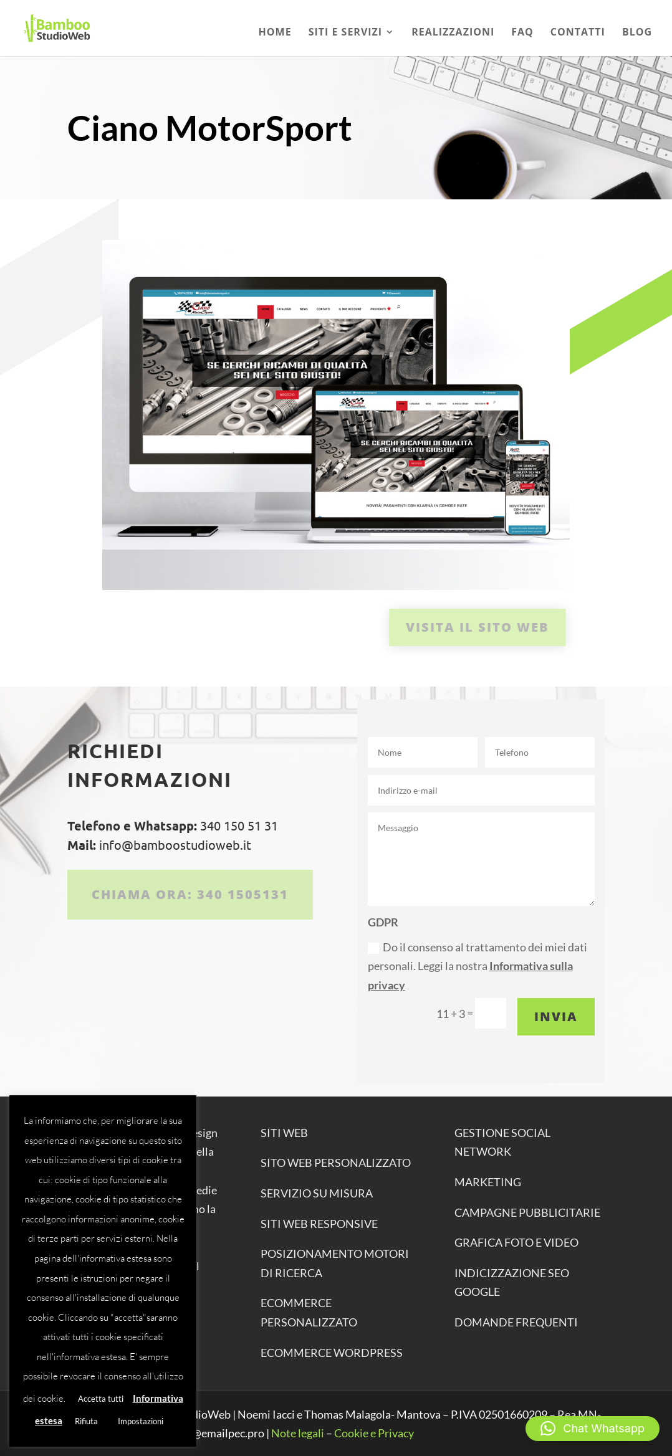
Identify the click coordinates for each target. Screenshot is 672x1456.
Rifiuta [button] (86, 1421)
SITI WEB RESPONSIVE (319, 1223)
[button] (593, 1428)
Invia (556, 1016)
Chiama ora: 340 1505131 (190, 894)
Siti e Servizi (346, 33)
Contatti (577, 33)
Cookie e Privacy (374, 1433)
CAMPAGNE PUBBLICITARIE (527, 1212)
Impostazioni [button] (140, 1421)
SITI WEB (284, 1133)
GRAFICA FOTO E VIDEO (516, 1242)
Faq (522, 33)
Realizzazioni (452, 33)
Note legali (297, 1433)
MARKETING (487, 1182)
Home (275, 33)
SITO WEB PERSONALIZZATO (336, 1162)
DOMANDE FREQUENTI (516, 1322)
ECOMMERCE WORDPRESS (332, 1352)
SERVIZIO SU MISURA (317, 1193)
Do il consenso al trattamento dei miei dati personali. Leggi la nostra (477, 966)
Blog (637, 33)
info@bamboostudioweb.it (173, 844)
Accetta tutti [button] (100, 1399)
